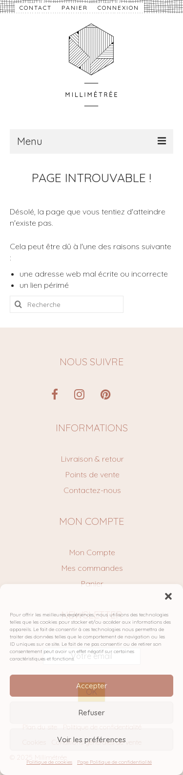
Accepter (91, 685)
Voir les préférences (91, 739)
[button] (168, 596)
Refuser (92, 712)
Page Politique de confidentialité (114, 762)
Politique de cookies (49, 762)
